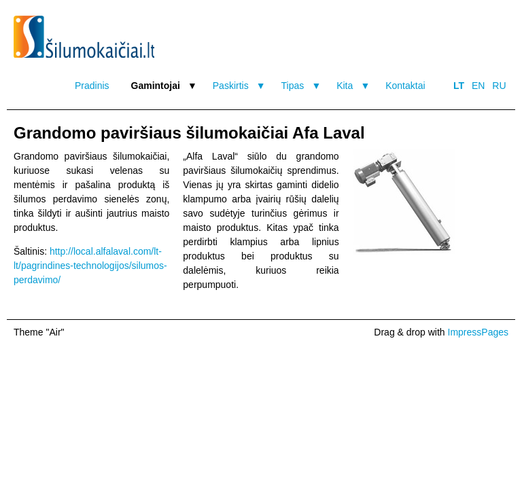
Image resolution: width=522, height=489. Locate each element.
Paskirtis (231, 85)
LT (458, 85)
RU (499, 85)
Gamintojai (155, 85)
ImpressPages (478, 332)
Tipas (292, 85)
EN (478, 85)
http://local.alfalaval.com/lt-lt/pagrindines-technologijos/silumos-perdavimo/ (90, 265)
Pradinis (92, 85)
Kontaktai (405, 85)
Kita (344, 85)
